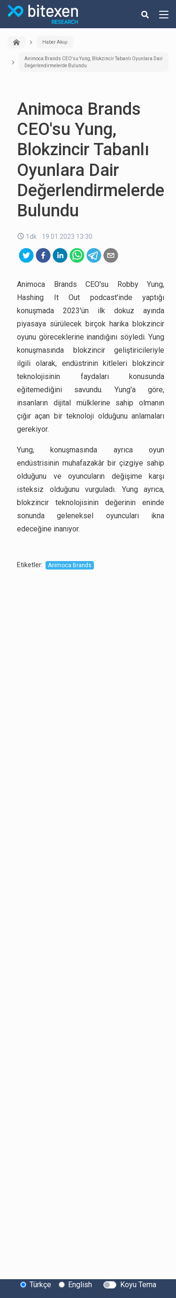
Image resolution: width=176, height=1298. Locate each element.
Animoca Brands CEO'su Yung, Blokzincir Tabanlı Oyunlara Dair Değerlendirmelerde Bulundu (93, 62)
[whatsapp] (76, 255)
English (80, 1284)
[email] (110, 255)
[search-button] (145, 14)
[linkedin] (60, 255)
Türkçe (40, 1284)
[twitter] (26, 255)
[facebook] (43, 255)
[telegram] (93, 255)
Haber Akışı (55, 42)
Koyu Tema (138, 1284)
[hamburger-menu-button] (163, 14)
